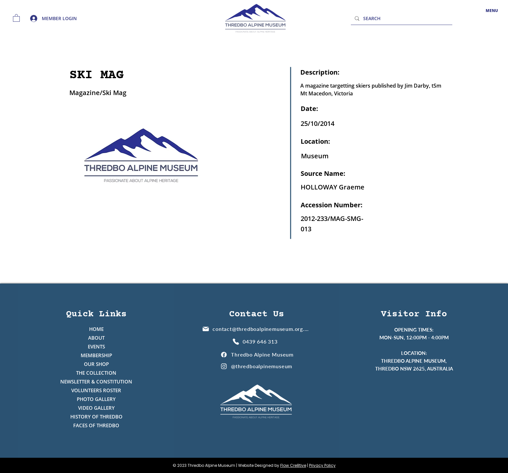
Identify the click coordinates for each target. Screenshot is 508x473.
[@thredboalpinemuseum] (257, 366)
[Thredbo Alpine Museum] (257, 354)
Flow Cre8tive (293, 465)
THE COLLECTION (96, 373)
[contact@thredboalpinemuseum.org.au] (256, 329)
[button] (16, 18)
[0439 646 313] (256, 341)
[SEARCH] (401, 18)
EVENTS (96, 346)
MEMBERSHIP (96, 355)
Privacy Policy (322, 465)
